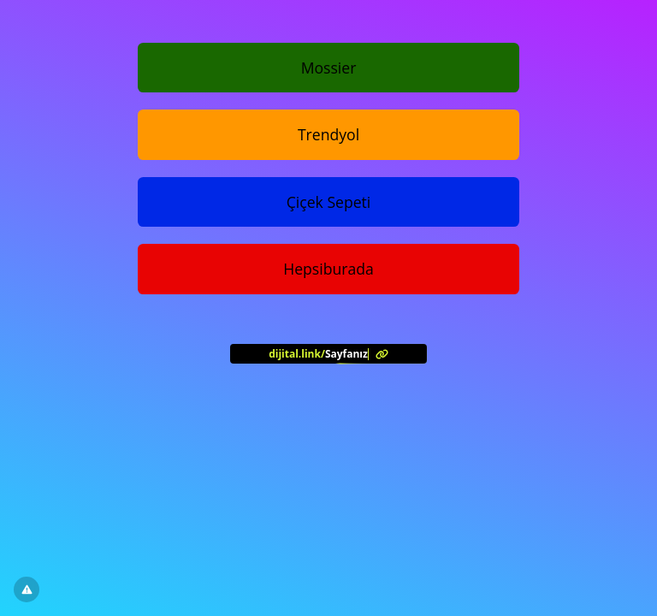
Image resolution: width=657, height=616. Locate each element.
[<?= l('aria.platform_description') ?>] (328, 353)
